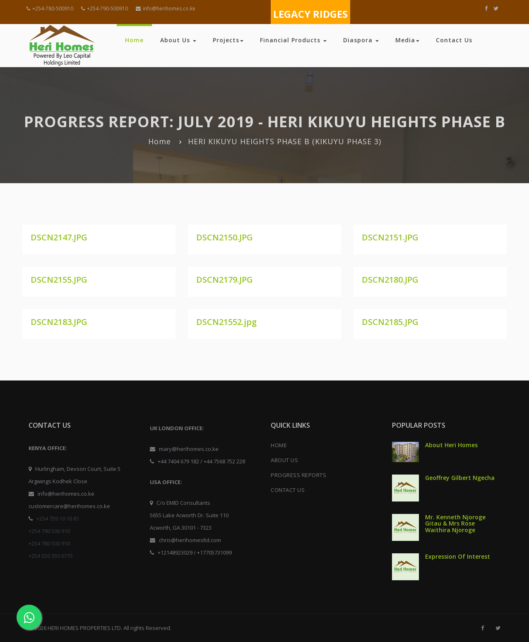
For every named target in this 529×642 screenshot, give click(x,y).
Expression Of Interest (457, 556)
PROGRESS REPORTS (298, 475)
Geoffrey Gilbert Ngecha (460, 478)
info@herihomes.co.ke (165, 8)
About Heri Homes (451, 445)
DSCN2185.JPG (390, 321)
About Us (178, 40)
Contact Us (454, 40)
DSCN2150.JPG (224, 237)
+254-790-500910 (104, 8)
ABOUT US (284, 460)
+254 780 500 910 (49, 543)
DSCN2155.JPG (59, 279)
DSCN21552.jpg (226, 321)
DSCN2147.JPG (59, 237)
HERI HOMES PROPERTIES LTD (84, 628)
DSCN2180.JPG (390, 279)
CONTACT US (288, 490)
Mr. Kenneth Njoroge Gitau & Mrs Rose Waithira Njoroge (455, 523)
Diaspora (361, 40)
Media (407, 40)
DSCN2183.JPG (59, 321)
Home (134, 40)
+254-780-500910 (49, 8)
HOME (279, 445)
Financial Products (293, 40)
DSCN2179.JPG (224, 279)
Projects (228, 40)
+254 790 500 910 (49, 531)
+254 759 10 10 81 (57, 518)
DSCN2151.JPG (390, 237)
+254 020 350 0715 (51, 556)
